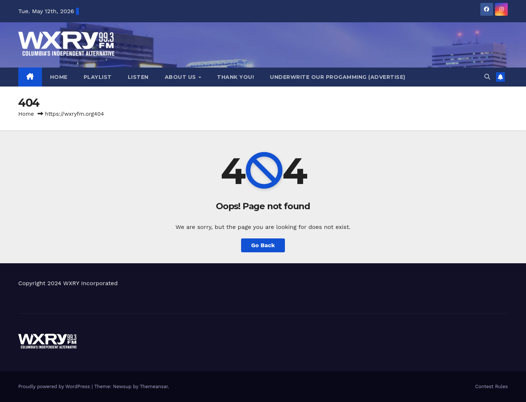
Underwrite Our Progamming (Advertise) (337, 77)
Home (59, 77)
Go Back (263, 245)
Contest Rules (491, 386)
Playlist (98, 77)
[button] (487, 76)
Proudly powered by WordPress (55, 386)
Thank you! (235, 77)
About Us (181, 77)
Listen (138, 77)
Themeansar (154, 386)
